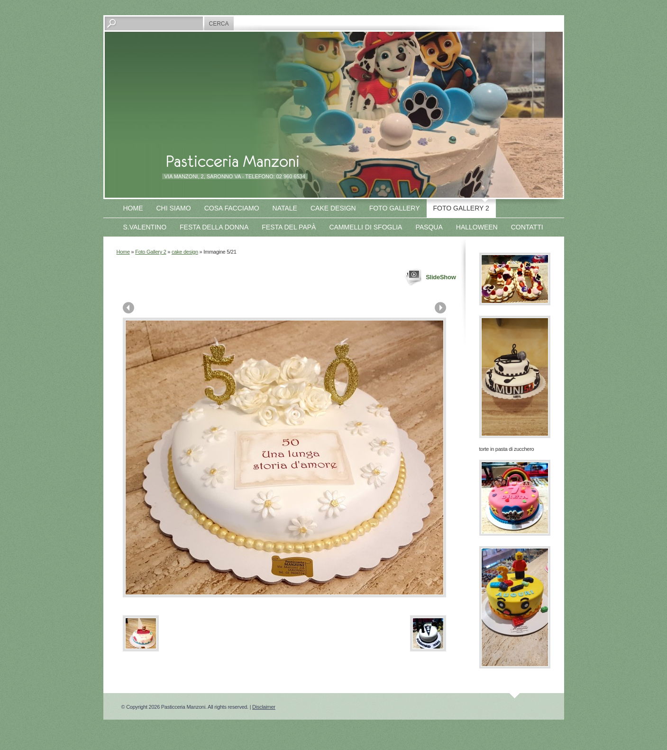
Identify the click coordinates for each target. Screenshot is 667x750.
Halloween (477, 227)
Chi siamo (173, 208)
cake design (185, 252)
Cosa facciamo (231, 208)
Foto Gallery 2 (461, 208)
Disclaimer (263, 707)
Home (133, 208)
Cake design (333, 208)
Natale (285, 208)
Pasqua (428, 227)
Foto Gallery (394, 208)
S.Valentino (145, 227)
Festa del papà (289, 227)
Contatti (527, 227)
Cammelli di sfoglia (365, 227)
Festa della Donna (214, 227)
